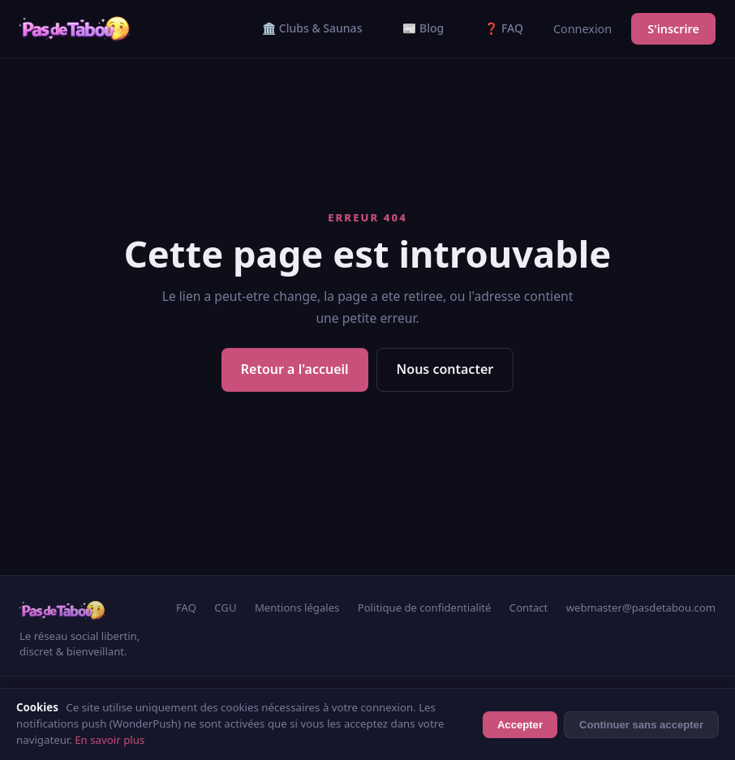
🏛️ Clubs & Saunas (312, 28)
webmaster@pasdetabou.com (641, 607)
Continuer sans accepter (641, 725)
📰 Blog (423, 28)
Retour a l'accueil (295, 369)
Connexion (582, 28)
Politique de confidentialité (425, 607)
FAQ (186, 607)
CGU (225, 607)
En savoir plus (109, 739)
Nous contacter (445, 369)
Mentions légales (297, 607)
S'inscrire (673, 28)
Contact (528, 607)
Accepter (520, 725)
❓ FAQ (503, 28)
